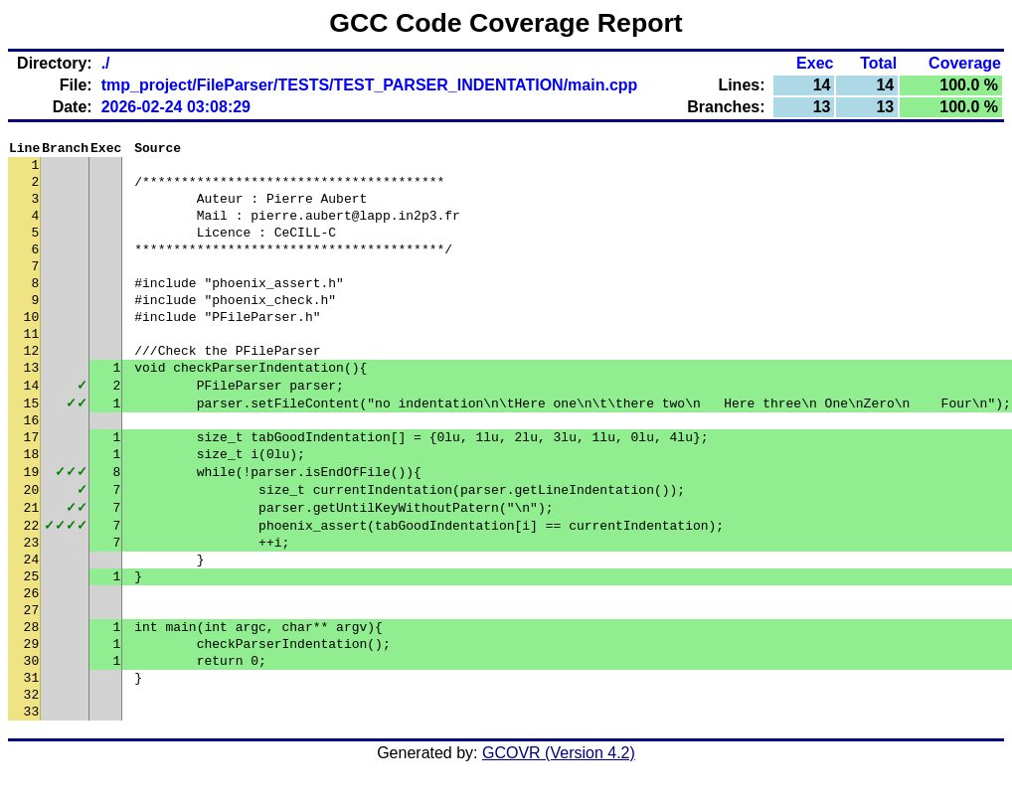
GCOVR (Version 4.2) (558, 767)
